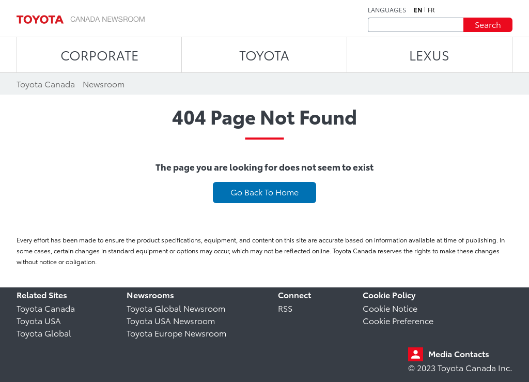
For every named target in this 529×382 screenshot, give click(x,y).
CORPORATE (99, 54)
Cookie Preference (398, 320)
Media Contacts (458, 353)
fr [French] (431, 9)
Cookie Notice (390, 308)
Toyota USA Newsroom (171, 320)
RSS (285, 308)
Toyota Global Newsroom (176, 308)
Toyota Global (44, 333)
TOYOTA (264, 54)
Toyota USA (39, 320)
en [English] (418, 9)
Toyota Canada (46, 308)
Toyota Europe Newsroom (176, 333)
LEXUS (429, 54)
